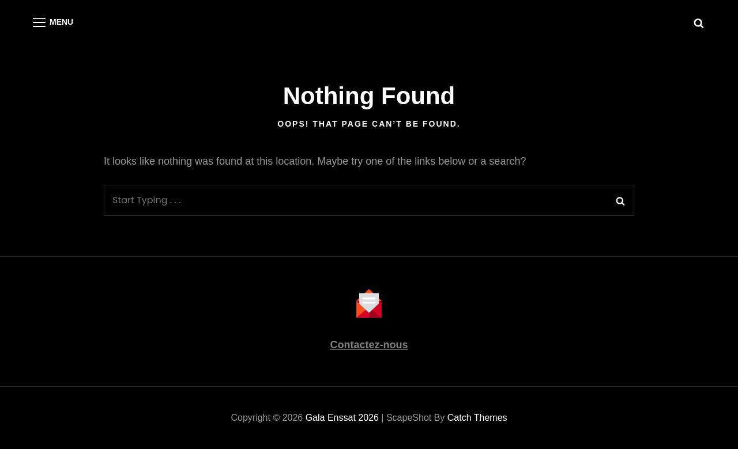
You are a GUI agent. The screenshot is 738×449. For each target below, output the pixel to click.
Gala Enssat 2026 (342, 418)
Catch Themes (477, 418)
